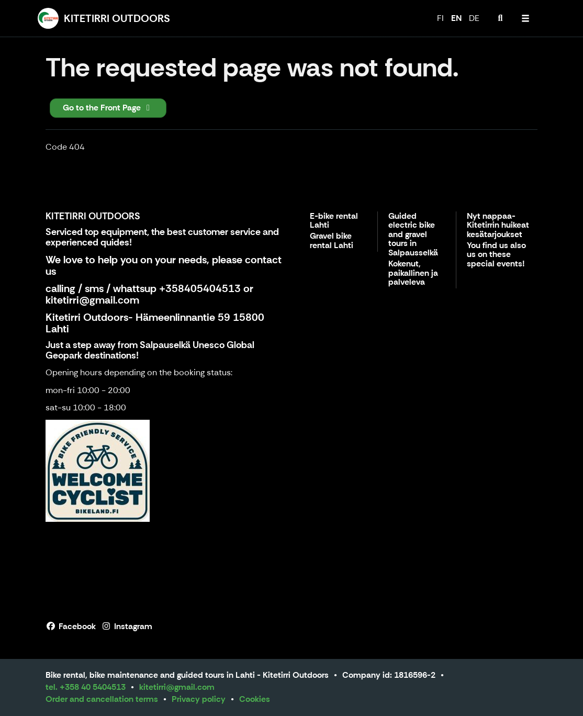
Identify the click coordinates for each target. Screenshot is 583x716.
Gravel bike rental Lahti (331, 241)
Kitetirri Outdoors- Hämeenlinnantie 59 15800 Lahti (155, 322)
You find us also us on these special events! (496, 255)
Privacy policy (199, 698)
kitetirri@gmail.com (92, 300)
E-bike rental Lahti (334, 221)
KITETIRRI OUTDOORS (93, 216)
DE (474, 18)
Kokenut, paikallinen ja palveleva (413, 273)
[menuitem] (500, 18)
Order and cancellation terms (102, 698)
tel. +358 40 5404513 (86, 686)
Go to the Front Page (108, 107)
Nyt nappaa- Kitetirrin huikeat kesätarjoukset (498, 225)
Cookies (254, 698)
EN (456, 18)
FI (440, 18)
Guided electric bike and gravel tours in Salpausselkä (413, 234)
